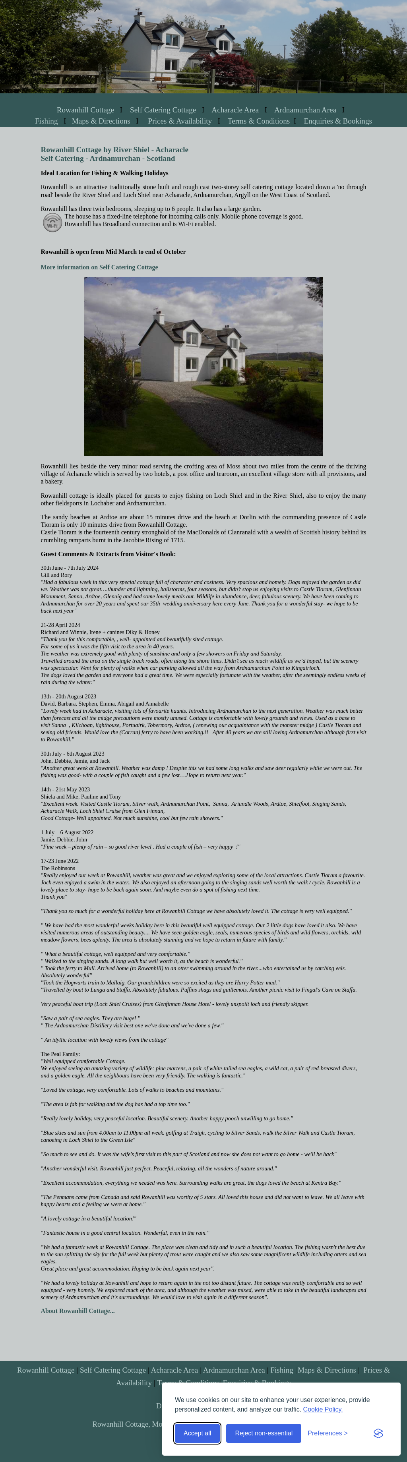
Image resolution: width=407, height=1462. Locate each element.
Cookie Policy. (323, 1409)
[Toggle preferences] (328, 1433)
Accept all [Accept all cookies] (197, 1433)
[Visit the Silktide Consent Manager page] (378, 1433)
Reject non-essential (264, 1433)
